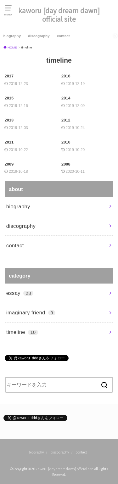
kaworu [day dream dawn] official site (59, 14)
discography (38, 36)
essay (19, 293)
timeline (22, 332)
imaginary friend (30, 312)
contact (63, 36)
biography (12, 36)
